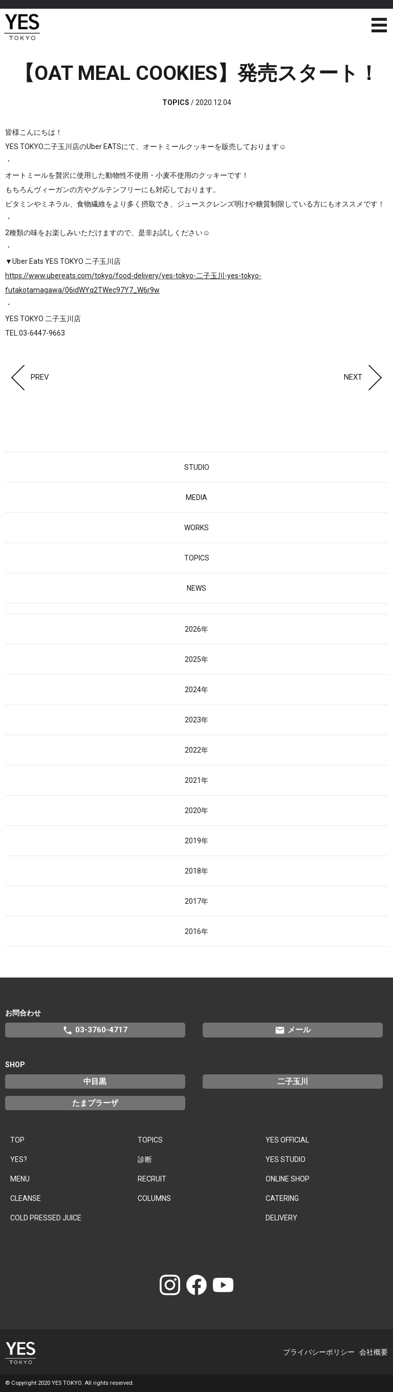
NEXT (366, 377)
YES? (18, 1159)
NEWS (196, 588)
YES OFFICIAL (287, 1140)
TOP (17, 1140)
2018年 (196, 871)
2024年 (196, 689)
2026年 (196, 629)
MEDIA (196, 497)
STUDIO (196, 467)
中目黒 (94, 1081)
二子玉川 (292, 1081)
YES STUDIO (285, 1159)
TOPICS (196, 558)
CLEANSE (25, 1198)
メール (293, 1030)
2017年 (196, 901)
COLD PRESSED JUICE (45, 1218)
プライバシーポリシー (319, 1352)
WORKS (196, 528)
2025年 (196, 659)
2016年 (196, 931)
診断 (145, 1159)
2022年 (196, 750)
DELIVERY (281, 1218)
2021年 (196, 780)
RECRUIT (152, 1179)
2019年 (196, 841)
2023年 (196, 720)
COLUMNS (154, 1198)
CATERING (282, 1198)
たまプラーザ (95, 1103)
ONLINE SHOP (288, 1179)
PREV (27, 377)
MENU (20, 1179)
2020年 (196, 810)
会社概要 (373, 1352)
